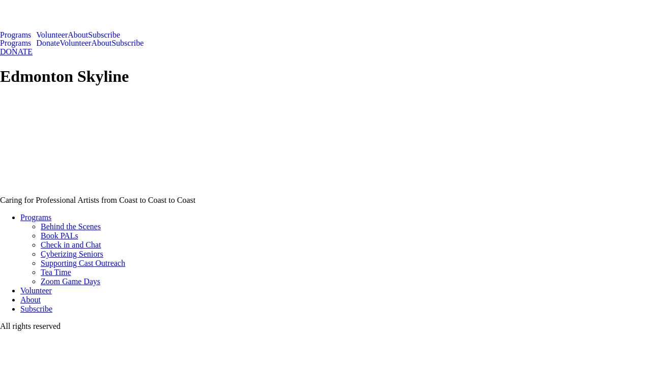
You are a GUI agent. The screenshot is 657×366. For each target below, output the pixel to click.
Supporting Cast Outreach (83, 263)
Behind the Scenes (71, 226)
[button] (18, 35)
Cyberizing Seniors (72, 254)
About (78, 35)
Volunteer (52, 35)
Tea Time (56, 272)
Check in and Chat (71, 244)
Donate (47, 43)
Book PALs (59, 235)
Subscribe (104, 35)
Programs (15, 35)
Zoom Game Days (70, 281)
